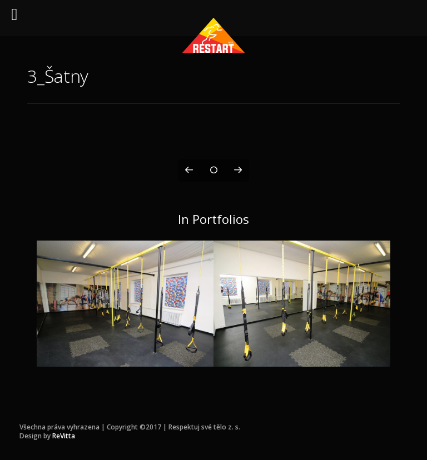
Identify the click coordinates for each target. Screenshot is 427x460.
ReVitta (63, 436)
